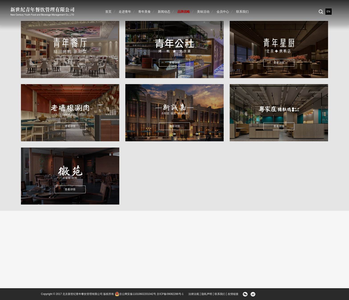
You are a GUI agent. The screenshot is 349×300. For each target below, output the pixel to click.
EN (328, 11)
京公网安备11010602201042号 (135, 294)
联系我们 (220, 294)
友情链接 (233, 294)
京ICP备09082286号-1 (170, 294)
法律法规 (193, 294)
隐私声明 (206, 294)
